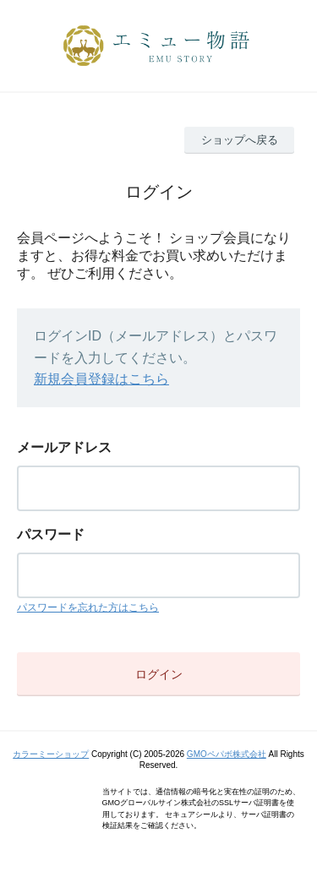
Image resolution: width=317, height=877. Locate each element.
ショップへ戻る (239, 139)
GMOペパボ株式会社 (226, 754)
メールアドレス (64, 447)
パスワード (51, 534)
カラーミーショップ (51, 754)
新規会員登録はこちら (101, 379)
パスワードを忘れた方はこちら (88, 607)
